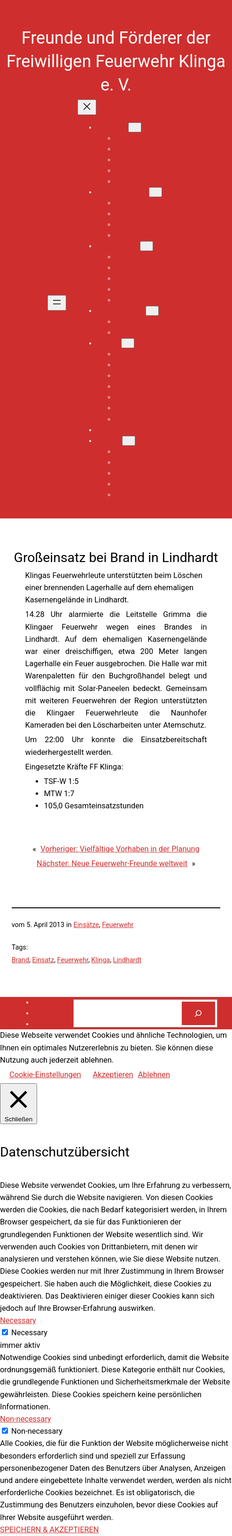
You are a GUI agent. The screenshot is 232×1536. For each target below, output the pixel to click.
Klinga (100, 960)
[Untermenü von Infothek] (127, 343)
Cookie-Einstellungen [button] (45, 1074)
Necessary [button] (18, 1320)
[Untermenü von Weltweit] (128, 441)
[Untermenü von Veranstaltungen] (152, 311)
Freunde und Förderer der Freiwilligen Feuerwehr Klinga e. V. (116, 61)
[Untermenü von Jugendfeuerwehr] (155, 192)
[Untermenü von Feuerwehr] (134, 127)
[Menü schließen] (86, 107)
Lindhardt (127, 960)
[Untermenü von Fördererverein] (146, 246)
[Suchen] (199, 1013)
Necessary (29, 1332)
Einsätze (86, 925)
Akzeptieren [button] (113, 1074)
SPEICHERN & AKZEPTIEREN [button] (49, 1529)
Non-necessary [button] (25, 1418)
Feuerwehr (117, 925)
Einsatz (43, 960)
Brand (20, 960)
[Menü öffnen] (56, 303)
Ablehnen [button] (154, 1074)
